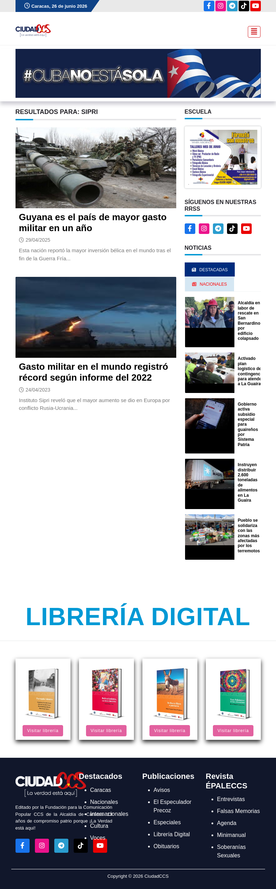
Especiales (167, 822)
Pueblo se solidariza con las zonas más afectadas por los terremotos (249, 535)
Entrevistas (231, 799)
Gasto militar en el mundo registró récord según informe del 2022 (93, 372)
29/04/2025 (38, 240)
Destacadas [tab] (210, 269)
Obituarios (166, 846)
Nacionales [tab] (209, 284)
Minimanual (231, 835)
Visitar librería (43, 730)
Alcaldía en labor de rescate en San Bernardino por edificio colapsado (249, 320)
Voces (98, 838)
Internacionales (109, 814)
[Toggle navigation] (252, 31)
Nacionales (104, 802)
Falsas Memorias (238, 811)
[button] (223, 157)
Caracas (100, 790)
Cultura (99, 826)
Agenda (227, 823)
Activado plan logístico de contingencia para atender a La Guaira (251, 371)
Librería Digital (137, 616)
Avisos (162, 790)
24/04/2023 (38, 390)
